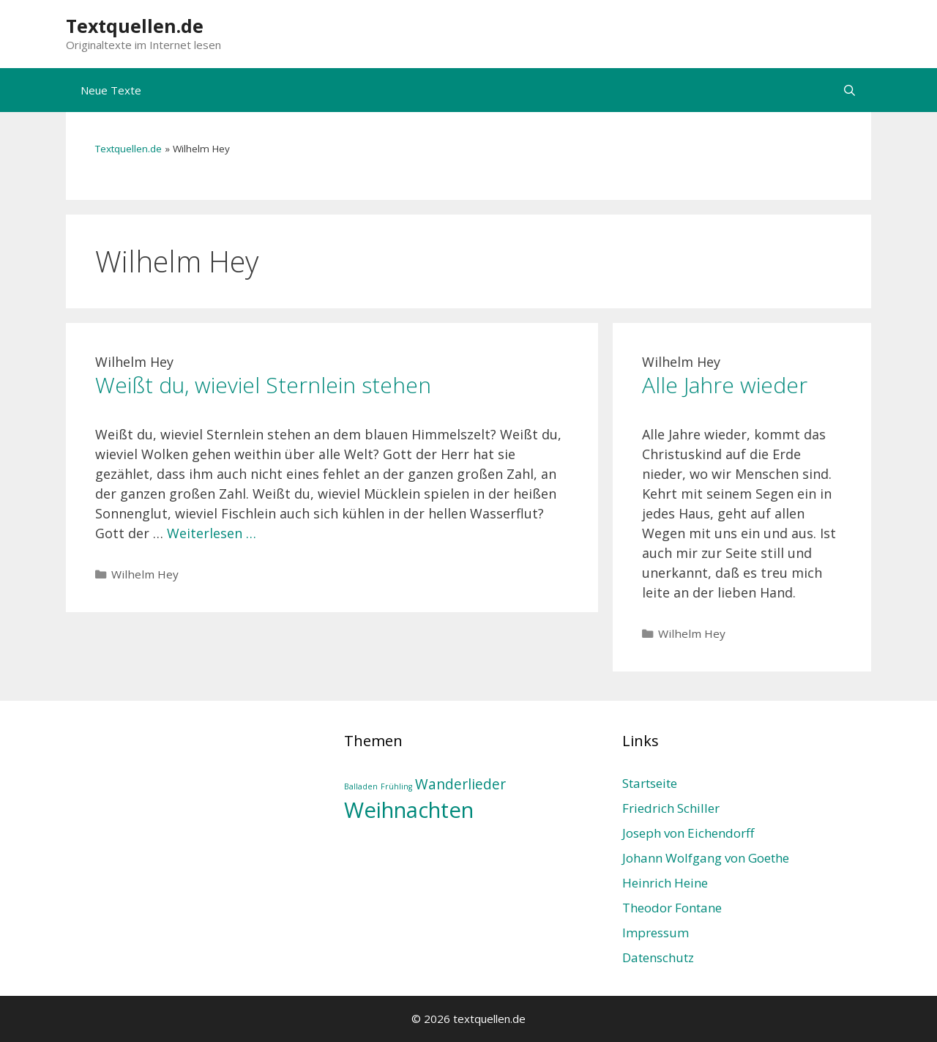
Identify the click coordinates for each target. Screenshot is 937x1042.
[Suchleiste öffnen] (849, 90)
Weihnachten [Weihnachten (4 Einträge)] (409, 810)
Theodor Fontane (672, 907)
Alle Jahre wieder (724, 385)
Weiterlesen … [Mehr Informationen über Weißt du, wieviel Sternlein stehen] (211, 533)
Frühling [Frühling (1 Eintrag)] (396, 786)
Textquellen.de (135, 25)
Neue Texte (111, 90)
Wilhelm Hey (145, 574)
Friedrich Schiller (671, 808)
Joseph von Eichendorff (688, 833)
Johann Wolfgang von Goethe (705, 857)
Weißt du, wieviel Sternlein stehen (263, 385)
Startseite (649, 783)
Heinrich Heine (665, 882)
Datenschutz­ (658, 957)
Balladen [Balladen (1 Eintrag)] (361, 786)
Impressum (655, 932)
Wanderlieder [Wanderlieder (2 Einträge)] (460, 784)
